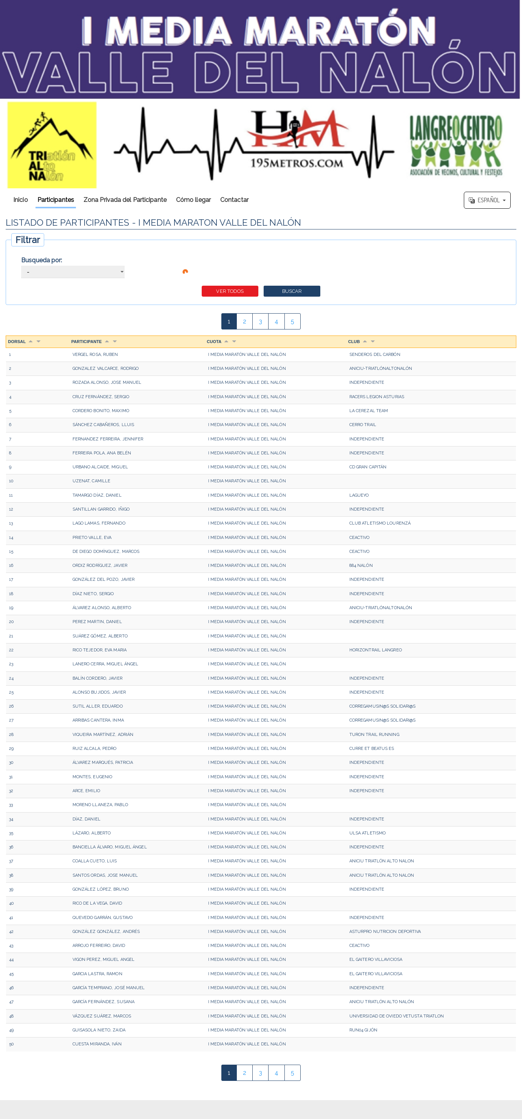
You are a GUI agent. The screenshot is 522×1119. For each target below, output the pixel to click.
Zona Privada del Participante (125, 199)
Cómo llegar (193, 199)
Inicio (20, 199)
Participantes (55, 199)
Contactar (234, 199)
